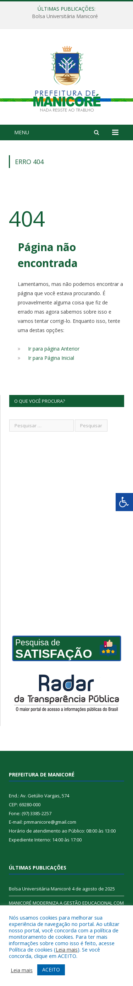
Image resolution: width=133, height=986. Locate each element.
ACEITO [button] (51, 969)
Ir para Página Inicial (51, 357)
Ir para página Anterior (53, 348)
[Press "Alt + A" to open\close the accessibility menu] (124, 502)
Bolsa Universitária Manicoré (65, 16)
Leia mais (67, 949)
